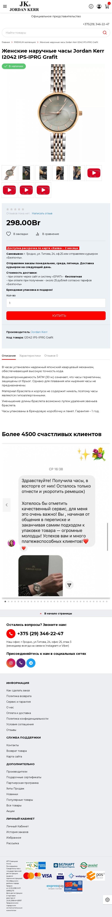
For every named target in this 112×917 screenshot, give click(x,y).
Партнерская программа (22, 783)
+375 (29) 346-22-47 (40, 633)
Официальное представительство (56, 16)
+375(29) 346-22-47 (96, 24)
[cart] (107, 6)
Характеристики (30, 355)
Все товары (13, 805)
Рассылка (12, 843)
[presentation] (7, 505)
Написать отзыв (42, 213)
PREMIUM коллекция (25, 42)
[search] (104, 32)
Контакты (12, 745)
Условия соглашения (20, 724)
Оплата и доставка (18, 713)
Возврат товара (16, 751)
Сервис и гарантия (18, 701)
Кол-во (11, 295)
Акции (10, 811)
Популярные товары (19, 799)
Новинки (12, 794)
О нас (10, 707)
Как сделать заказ (18, 690)
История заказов (17, 832)
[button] (5, 601)
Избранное (13, 837)
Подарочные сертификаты (23, 777)
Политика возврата (18, 696)
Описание (9, 355)
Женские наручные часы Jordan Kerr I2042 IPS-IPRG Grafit (69, 42)
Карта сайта (14, 756)
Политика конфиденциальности (27, 718)
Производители (16, 771)
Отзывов (51, 355)
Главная (6, 42)
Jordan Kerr (39, 332)
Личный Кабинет (17, 826)
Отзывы (11, 730)
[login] (99, 6)
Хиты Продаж (15, 788)
